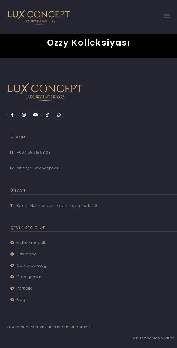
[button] (167, 16)
